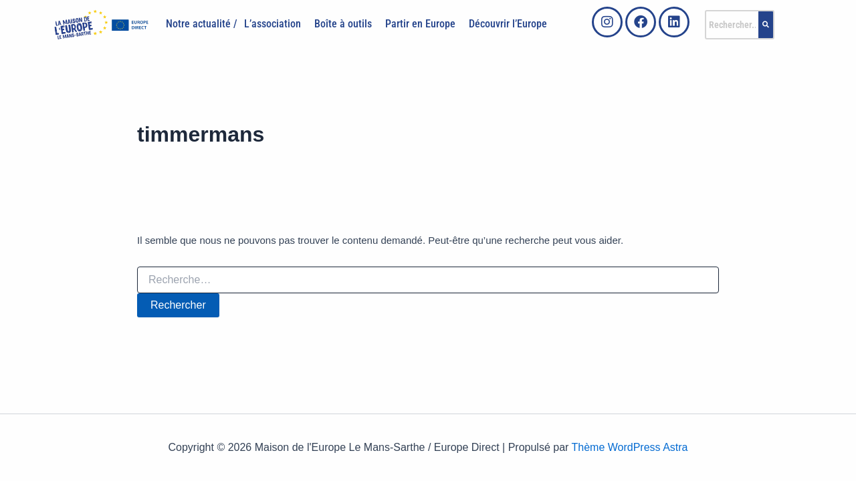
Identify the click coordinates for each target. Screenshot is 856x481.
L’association (272, 23)
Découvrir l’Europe (508, 23)
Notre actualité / (201, 23)
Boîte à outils (343, 23)
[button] (276, 24)
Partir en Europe (420, 23)
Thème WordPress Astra (630, 447)
